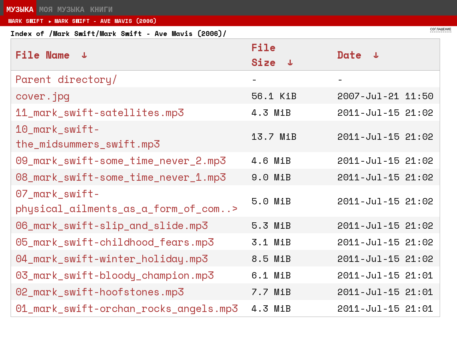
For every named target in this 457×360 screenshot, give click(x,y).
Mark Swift (25, 21)
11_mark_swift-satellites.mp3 (100, 112)
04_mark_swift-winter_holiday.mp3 (112, 258)
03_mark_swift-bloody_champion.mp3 (115, 275)
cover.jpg (43, 95)
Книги (101, 9)
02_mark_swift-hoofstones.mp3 (100, 291)
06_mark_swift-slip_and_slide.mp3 (112, 225)
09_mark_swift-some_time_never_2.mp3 (121, 160)
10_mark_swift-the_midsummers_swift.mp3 (88, 136)
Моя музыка (61, 9)
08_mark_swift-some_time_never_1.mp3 (121, 176)
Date (349, 54)
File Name (43, 54)
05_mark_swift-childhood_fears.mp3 (115, 241)
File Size (263, 55)
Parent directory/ (67, 79)
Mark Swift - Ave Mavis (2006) (105, 21)
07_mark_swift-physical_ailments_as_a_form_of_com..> (127, 201)
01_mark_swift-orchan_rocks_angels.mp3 (127, 308)
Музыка (20, 9)
